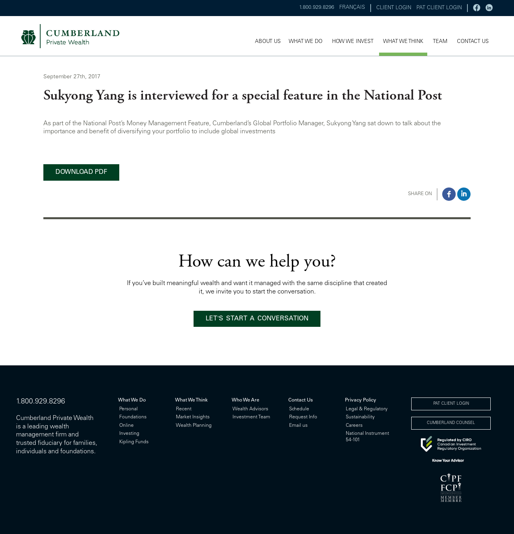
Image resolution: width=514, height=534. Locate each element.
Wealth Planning (194, 425)
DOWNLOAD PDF (81, 172)
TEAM (440, 42)
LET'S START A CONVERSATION (257, 319)
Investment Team (251, 417)
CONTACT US (473, 42)
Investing (129, 433)
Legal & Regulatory (367, 409)
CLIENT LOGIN (393, 8)
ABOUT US (268, 42)
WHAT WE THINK (403, 42)
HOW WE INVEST (352, 42)
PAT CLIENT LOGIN (439, 8)
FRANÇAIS (352, 7)
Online (126, 425)
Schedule (299, 409)
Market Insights (193, 417)
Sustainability (360, 417)
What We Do (132, 400)
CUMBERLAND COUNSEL (451, 423)
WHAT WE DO (305, 42)
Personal (128, 409)
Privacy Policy (360, 400)
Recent (184, 409)
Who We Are (245, 400)
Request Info (303, 417)
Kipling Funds (134, 442)
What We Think (191, 400)
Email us (298, 425)
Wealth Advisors (250, 409)
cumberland (75, 36)
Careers (354, 425)
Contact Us (300, 400)
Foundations (133, 417)
